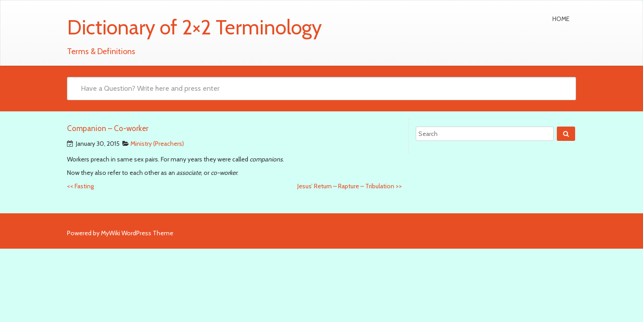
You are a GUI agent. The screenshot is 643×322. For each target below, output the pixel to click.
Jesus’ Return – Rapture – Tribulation (349, 186)
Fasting (80, 186)
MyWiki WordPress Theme (137, 233)
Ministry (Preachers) (157, 144)
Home (560, 19)
